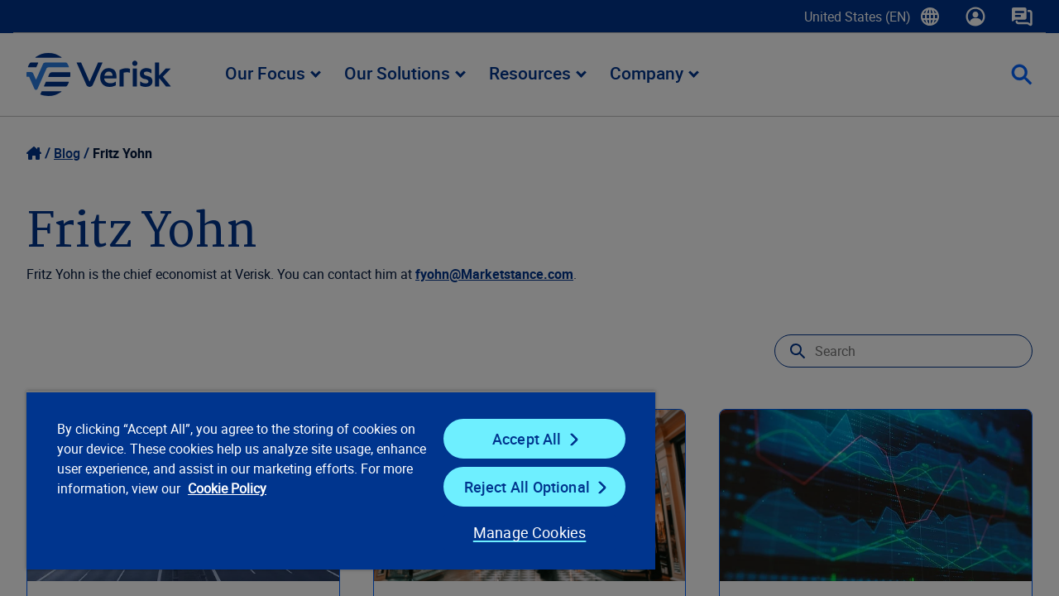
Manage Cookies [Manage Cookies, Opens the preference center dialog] (516, 532)
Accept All (516, 439)
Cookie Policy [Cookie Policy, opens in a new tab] (281, 488)
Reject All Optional (516, 487)
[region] (333, 480)
